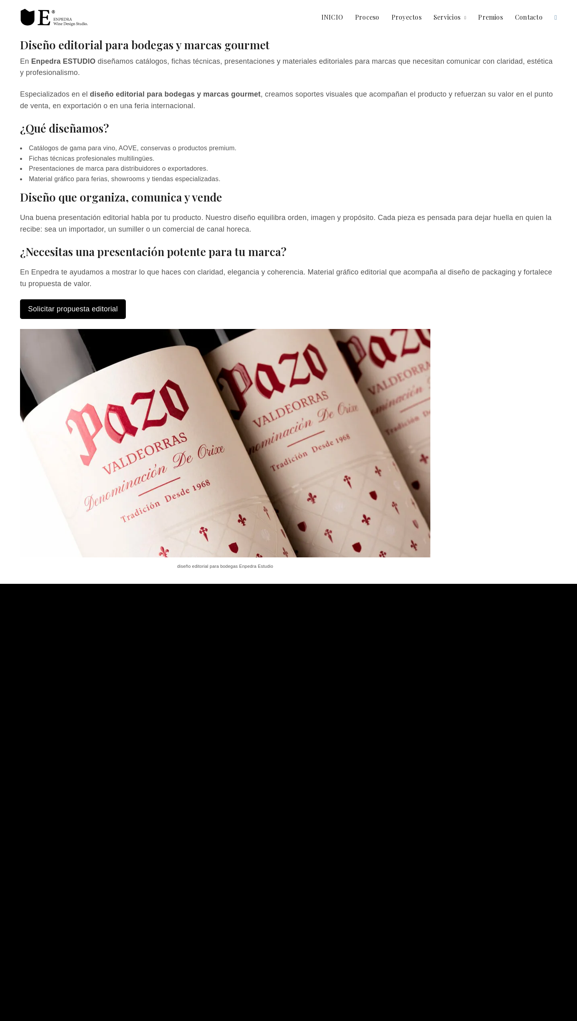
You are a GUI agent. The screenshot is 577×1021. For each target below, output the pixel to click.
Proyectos (406, 17)
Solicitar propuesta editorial (73, 309)
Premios (490, 17)
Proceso (367, 17)
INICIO (332, 17)
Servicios (447, 17)
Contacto (529, 17)
